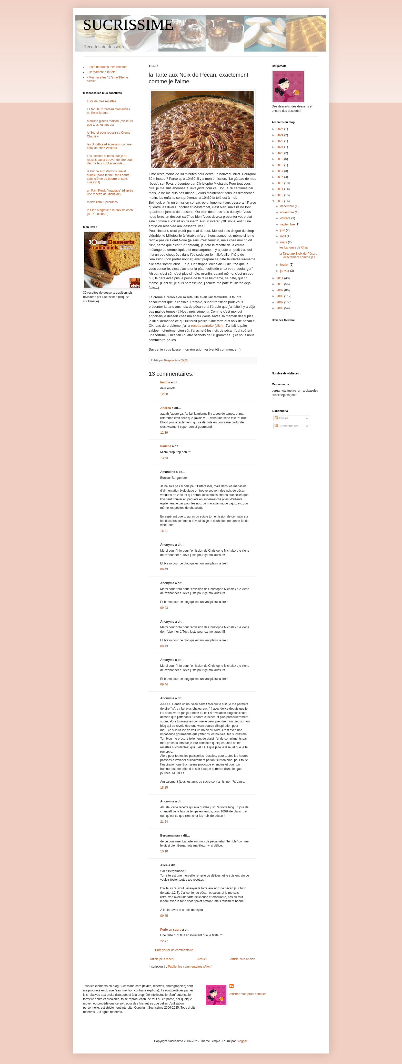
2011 (280, 278)
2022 (280, 141)
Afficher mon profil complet (247, 994)
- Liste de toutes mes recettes (107, 67)
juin (283, 230)
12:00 (164, 394)
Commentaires (286, 426)
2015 (280, 183)
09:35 (164, 916)
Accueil (202, 959)
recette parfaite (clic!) (207, 325)
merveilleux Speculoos (102, 202)
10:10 (164, 851)
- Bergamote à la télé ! (102, 72)
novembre (287, 212)
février (285, 264)
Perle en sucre (170, 929)
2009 (280, 290)
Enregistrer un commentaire (174, 950)
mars (284, 242)
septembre (288, 224)
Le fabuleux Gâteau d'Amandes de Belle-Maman (108, 111)
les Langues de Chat (293, 247)
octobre (285, 218)
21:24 (164, 821)
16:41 (164, 531)
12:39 (164, 432)
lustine (165, 382)
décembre (287, 206)
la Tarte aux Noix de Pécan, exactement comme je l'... (298, 255)
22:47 (164, 941)
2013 (280, 195)
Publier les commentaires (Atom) (190, 966)
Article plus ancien (242, 959)
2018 (280, 165)
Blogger (242, 1041)
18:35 (164, 787)
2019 (280, 159)
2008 (280, 296)
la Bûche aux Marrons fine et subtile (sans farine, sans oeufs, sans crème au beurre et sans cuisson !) (108, 177)
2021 (280, 147)
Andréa (165, 408)
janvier (285, 271)
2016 (280, 177)
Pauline (165, 446)
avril (283, 236)
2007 (280, 302)
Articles (281, 418)
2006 (280, 308)
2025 (280, 129)
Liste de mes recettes (101, 101)
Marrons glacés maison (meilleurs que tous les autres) (110, 122)
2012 (280, 201)
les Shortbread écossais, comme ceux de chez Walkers (109, 146)
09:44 (164, 684)
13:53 (164, 458)
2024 (280, 135)
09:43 (164, 569)
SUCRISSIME (128, 24)
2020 (280, 153)
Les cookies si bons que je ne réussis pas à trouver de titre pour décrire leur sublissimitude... (110, 159)
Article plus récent (162, 959)
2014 (280, 189)
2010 (280, 284)
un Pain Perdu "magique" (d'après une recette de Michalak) (110, 192)
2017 (280, 171)
